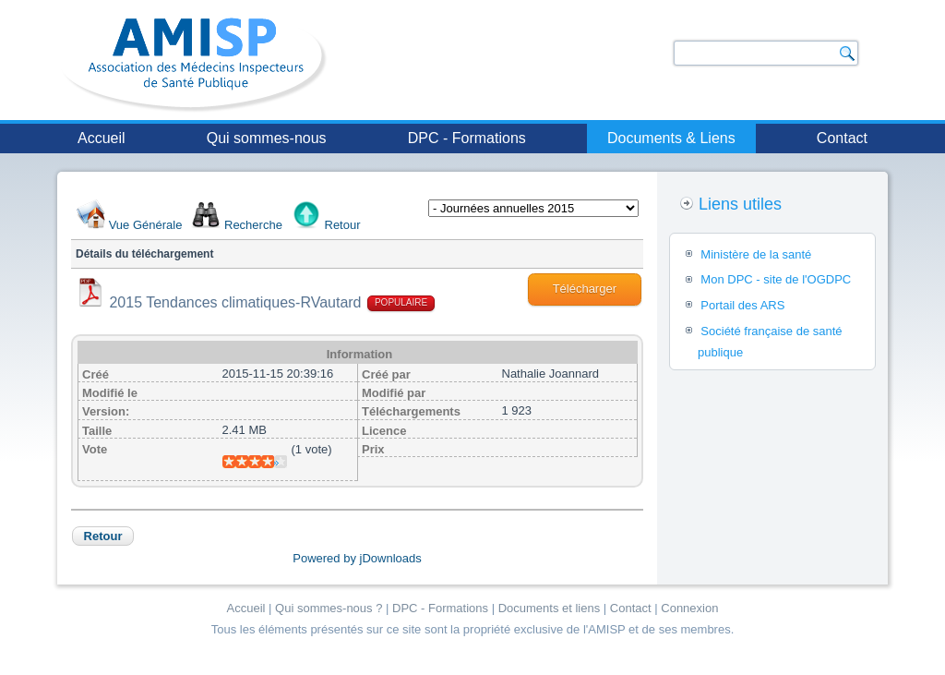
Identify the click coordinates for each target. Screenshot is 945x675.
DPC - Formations (467, 138)
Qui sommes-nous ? (328, 608)
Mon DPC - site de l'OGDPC (775, 279)
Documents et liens (549, 608)
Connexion (689, 608)
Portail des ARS (742, 305)
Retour (343, 225)
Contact (842, 138)
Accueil (102, 138)
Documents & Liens (671, 138)
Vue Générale (146, 225)
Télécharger (584, 288)
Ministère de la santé (755, 254)
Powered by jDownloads (357, 558)
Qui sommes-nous (267, 138)
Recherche (253, 225)
